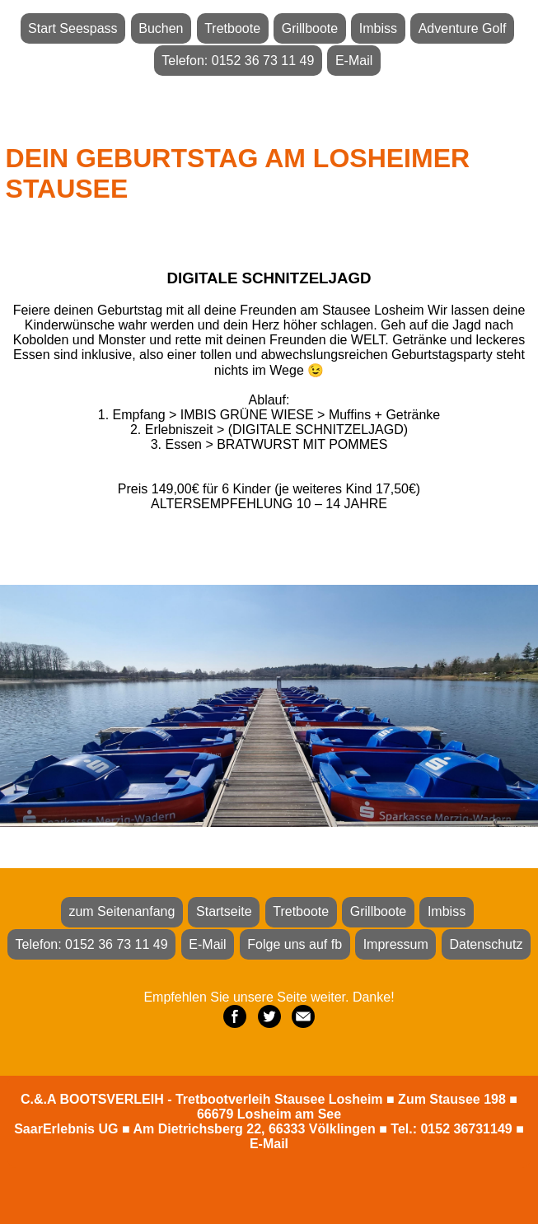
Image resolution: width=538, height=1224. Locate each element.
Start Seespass (73, 28)
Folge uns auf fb (294, 944)
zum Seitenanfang (121, 911)
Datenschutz (485, 944)
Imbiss (378, 28)
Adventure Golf (463, 28)
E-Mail (353, 61)
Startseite (224, 911)
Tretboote (232, 28)
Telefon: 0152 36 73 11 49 (237, 61)
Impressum (395, 944)
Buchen (160, 28)
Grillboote (310, 28)
